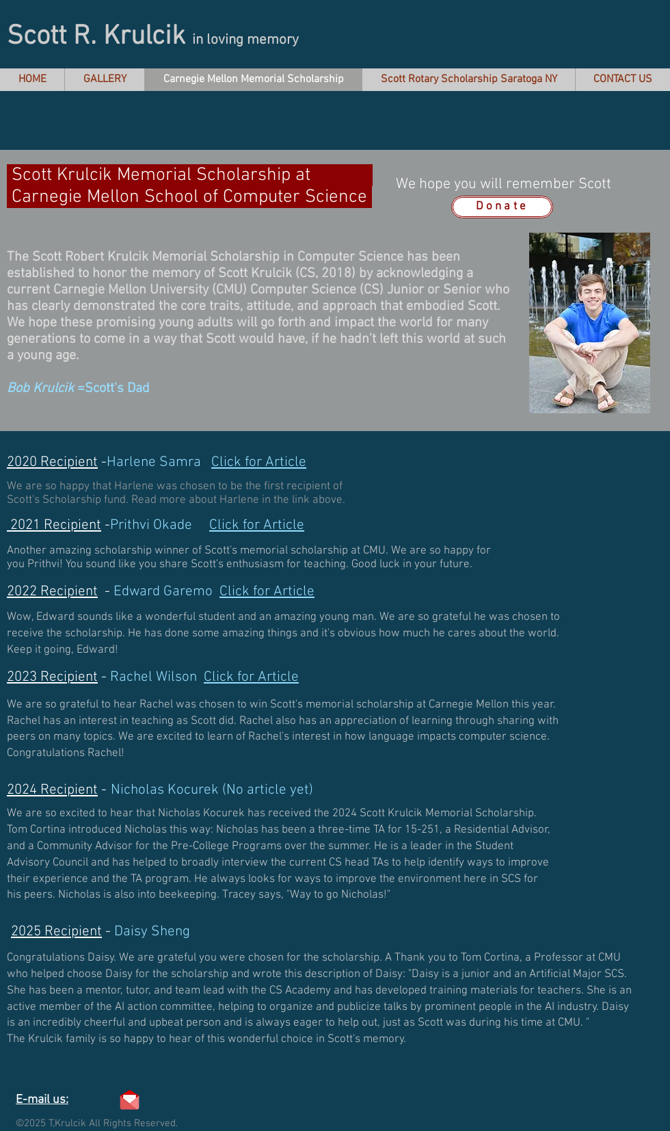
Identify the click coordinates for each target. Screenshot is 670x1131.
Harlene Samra (206, 462)
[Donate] (502, 207)
